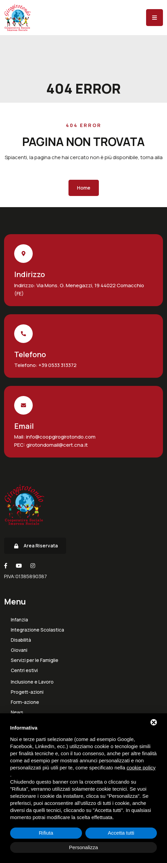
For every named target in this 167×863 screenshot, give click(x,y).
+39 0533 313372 (57, 365)
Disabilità (21, 640)
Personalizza (83, 847)
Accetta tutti (121, 833)
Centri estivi (24, 670)
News (17, 712)
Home (83, 187)
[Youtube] (19, 565)
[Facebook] (5, 565)
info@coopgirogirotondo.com (60, 436)
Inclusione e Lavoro (32, 682)
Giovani (19, 650)
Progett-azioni (27, 692)
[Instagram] (32, 565)
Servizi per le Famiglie (34, 660)
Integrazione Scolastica (37, 629)
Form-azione (25, 702)
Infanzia (19, 619)
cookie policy (141, 767)
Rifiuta (46, 833)
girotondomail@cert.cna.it (56, 444)
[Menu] (154, 17)
